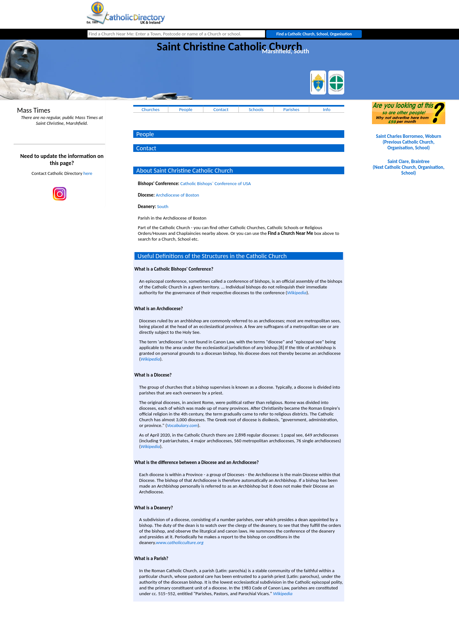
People (186, 109)
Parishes (291, 109)
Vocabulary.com (182, 425)
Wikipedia (297, 293)
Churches (150, 109)
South (163, 206)
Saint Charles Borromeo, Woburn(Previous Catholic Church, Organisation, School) (408, 142)
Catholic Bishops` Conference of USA (215, 183)
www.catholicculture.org (179, 542)
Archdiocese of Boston (177, 195)
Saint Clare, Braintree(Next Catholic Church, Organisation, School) (408, 167)
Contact (221, 109)
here (88, 173)
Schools (256, 109)
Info (327, 109)
